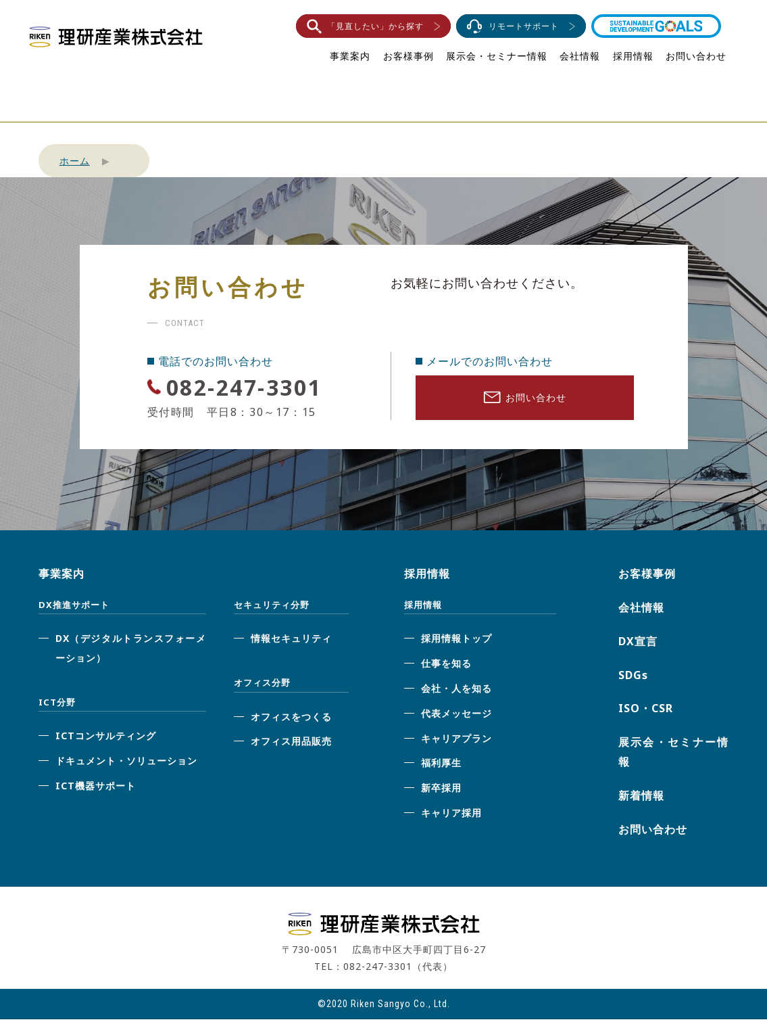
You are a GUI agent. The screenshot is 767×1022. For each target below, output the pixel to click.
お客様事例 (408, 55)
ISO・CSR (645, 710)
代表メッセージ (456, 715)
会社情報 (580, 55)
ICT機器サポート (95, 788)
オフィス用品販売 (291, 743)
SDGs (633, 677)
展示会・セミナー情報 (496, 55)
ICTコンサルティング (105, 738)
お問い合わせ (696, 55)
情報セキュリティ (291, 640)
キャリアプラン (456, 740)
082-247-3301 (256, 386)
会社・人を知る (456, 690)
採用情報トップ (456, 640)
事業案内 (350, 55)
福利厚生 (441, 765)
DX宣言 (638, 643)
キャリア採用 (451, 815)
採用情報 (633, 55)
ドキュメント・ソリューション (126, 763)
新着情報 (641, 797)
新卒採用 (441, 790)
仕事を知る (446, 665)
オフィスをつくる (291, 718)
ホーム (74, 160)
